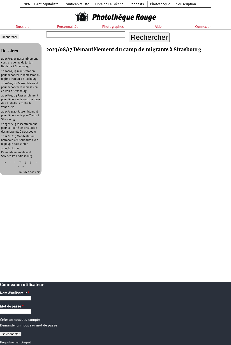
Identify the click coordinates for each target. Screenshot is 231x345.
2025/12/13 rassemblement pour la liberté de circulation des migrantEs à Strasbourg (19, 128)
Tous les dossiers (29, 172)
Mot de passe (12, 306)
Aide (158, 27)
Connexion (203, 27)
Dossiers (22, 27)
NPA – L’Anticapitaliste (41, 4)
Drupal (26, 342)
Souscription (186, 4)
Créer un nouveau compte (20, 320)
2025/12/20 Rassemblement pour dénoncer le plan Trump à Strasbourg (20, 115)
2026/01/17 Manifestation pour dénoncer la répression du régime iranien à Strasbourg (20, 75)
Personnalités (67, 27)
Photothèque (160, 4)
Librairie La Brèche (109, 4)
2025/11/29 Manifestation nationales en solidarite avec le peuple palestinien (19, 140)
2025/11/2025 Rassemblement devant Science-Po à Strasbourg (16, 152)
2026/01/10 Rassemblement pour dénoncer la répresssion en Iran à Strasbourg (19, 87)
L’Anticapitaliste (77, 4)
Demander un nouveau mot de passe (28, 325)
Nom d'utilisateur (14, 293)
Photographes (113, 27)
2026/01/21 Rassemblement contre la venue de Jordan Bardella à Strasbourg (19, 62)
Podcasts (136, 4)
